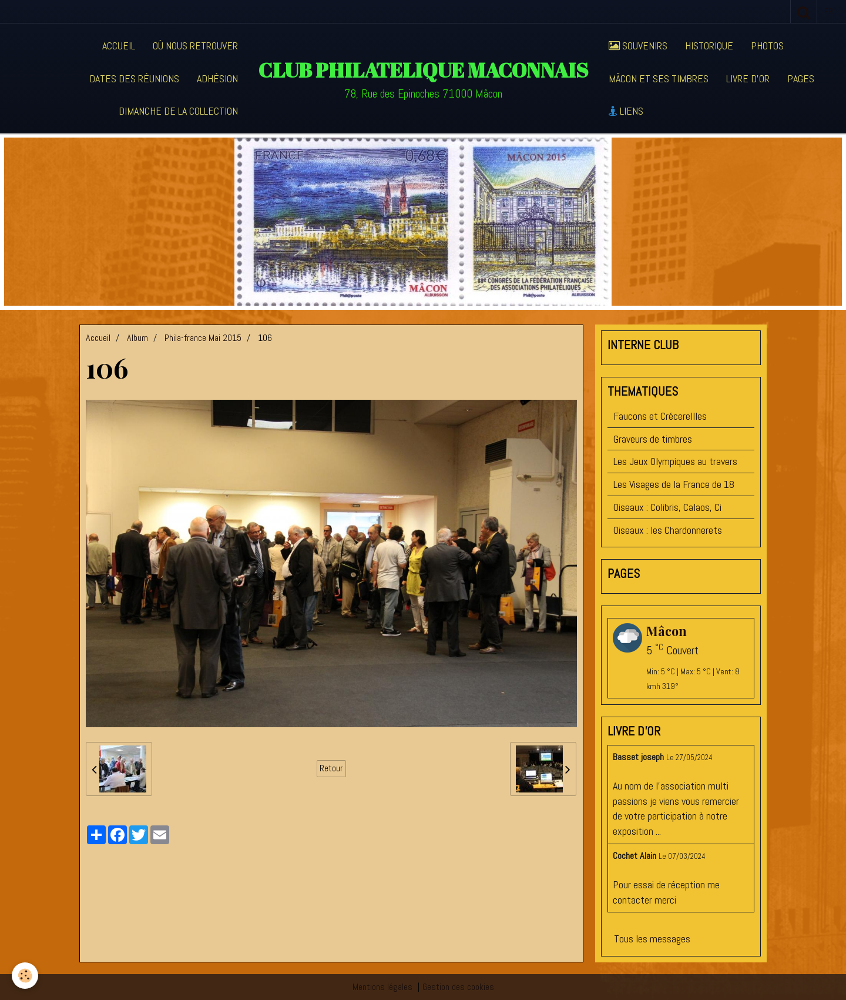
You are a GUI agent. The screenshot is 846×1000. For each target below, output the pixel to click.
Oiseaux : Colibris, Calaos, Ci (667, 507)
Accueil (118, 45)
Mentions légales (382, 987)
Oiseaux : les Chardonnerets (667, 530)
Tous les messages (652, 938)
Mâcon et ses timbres (659, 78)
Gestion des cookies (458, 987)
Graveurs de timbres (652, 439)
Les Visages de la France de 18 (673, 484)
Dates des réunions (134, 78)
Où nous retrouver (195, 45)
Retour (331, 768)
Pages (800, 78)
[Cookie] (25, 975)
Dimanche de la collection (178, 111)
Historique (709, 45)
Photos (767, 45)
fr (828, 11)
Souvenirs (638, 45)
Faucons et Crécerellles (660, 416)
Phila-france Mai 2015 (202, 338)
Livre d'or (748, 78)
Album (137, 338)
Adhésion (217, 78)
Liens (626, 111)
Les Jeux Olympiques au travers (675, 461)
